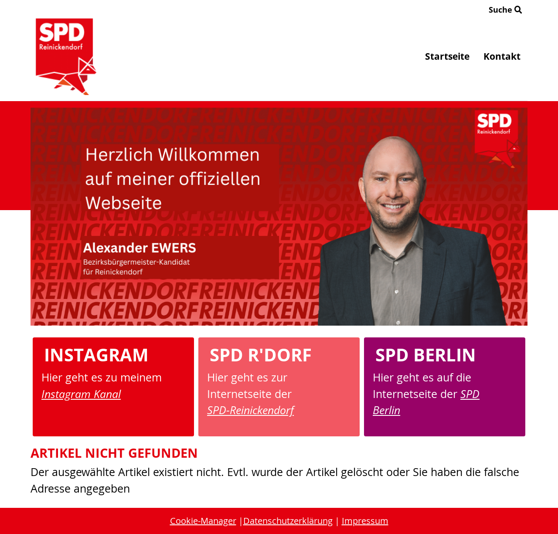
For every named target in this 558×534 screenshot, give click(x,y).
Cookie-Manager (203, 521)
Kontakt (502, 56)
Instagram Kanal (81, 393)
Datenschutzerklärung (288, 521)
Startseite (447, 56)
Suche (505, 9)
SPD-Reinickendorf (250, 409)
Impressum (365, 521)
